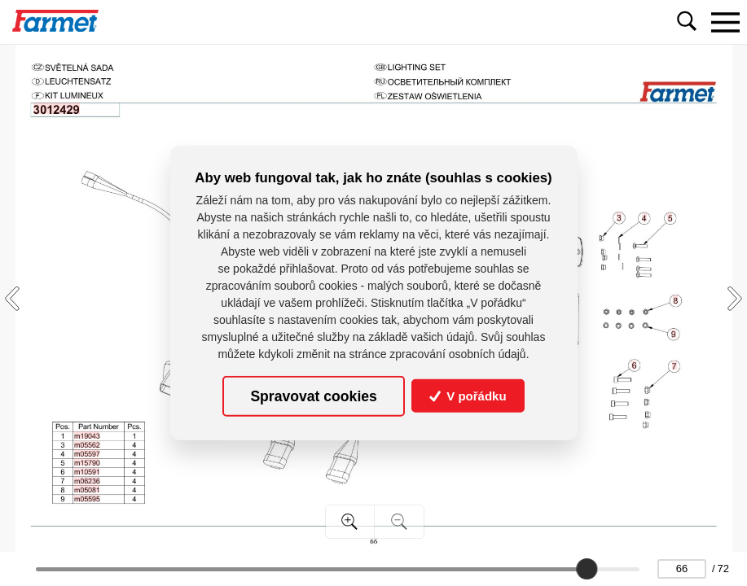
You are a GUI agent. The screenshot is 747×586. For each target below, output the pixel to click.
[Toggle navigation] (725, 22)
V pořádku (468, 396)
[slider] (586, 568)
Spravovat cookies (313, 395)
